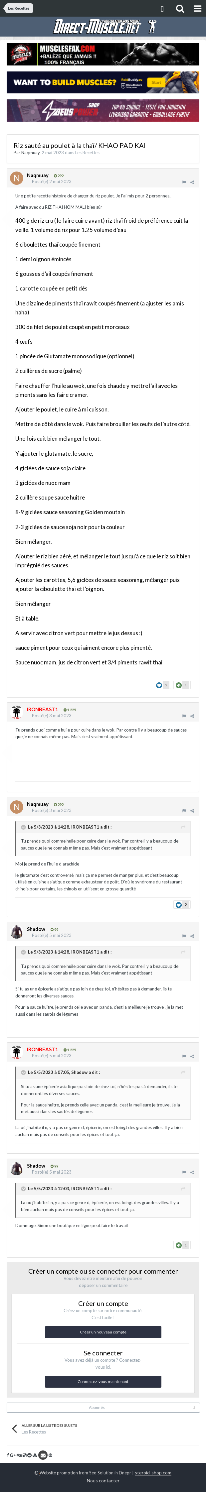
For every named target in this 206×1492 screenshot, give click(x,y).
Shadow (79, 1072)
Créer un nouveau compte (103, 1331)
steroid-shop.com (153, 1472)
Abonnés (97, 1407)
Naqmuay (30, 152)
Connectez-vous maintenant (103, 1381)
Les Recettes (87, 152)
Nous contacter (103, 1480)
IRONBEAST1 (85, 827)
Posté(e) (52, 181)
